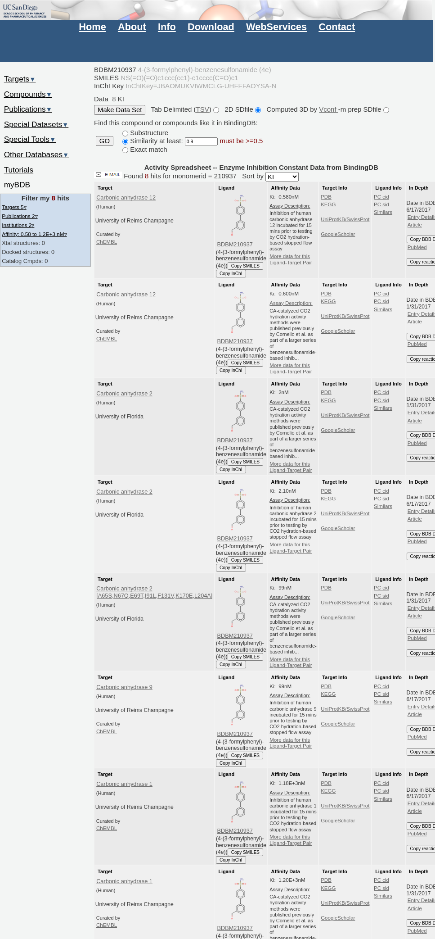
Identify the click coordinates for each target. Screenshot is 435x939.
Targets (20, 78)
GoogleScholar (338, 234)
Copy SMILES (245, 265)
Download (211, 26)
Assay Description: (291, 303)
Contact (336, 26)
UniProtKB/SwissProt (345, 219)
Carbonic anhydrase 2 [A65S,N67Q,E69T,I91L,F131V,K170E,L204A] (154, 592)
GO (104, 141)
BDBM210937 (235, 244)
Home (92, 26)
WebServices (276, 26)
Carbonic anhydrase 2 (124, 393)
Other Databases (36, 154)
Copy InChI (231, 273)
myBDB (17, 184)
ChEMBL (106, 242)
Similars (383, 212)
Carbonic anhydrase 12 (126, 197)
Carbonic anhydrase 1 (124, 783)
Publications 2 (19, 216)
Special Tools (30, 139)
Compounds (28, 94)
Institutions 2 (18, 225)
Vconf (328, 109)
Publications (28, 108)
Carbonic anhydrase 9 (124, 687)
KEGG (328, 204)
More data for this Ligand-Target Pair (290, 259)
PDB (326, 197)
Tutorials (19, 169)
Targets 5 (14, 207)
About (132, 26)
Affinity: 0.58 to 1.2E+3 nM (34, 234)
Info (167, 26)
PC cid (381, 197)
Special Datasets (36, 124)
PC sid (381, 204)
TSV (202, 109)
